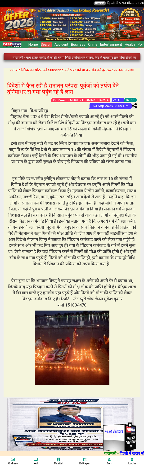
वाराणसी (103, 3)
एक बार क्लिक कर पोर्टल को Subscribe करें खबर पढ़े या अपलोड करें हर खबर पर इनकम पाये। (72, 70)
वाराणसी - (115, 453)
